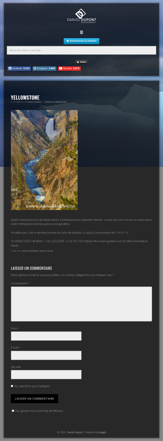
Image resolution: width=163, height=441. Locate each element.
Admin (81, 62)
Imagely (102, 432)
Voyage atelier (46, 251)
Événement (34, 251)
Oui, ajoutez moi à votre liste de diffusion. (37, 411)
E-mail (15, 347)
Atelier (25, 251)
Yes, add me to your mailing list (30, 386)
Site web (16, 367)
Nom (15, 328)
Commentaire (20, 283)
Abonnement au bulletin (81, 41)
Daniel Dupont (82, 16)
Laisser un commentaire (55, 102)
